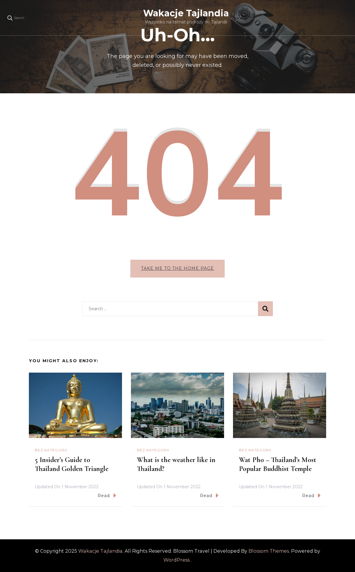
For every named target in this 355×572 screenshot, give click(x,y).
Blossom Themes (268, 551)
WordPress (176, 560)
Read (107, 495)
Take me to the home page (177, 268)
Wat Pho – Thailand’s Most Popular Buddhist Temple (277, 464)
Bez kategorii (51, 450)
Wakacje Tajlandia (186, 13)
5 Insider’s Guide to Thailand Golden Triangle (71, 464)
